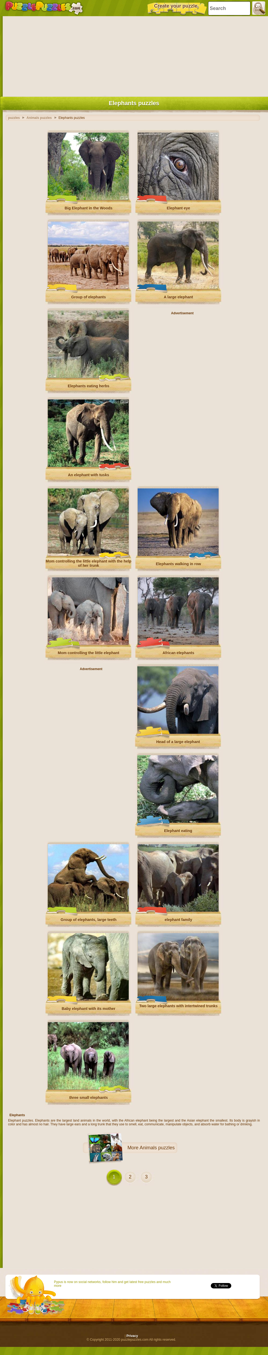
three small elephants (88, 1097)
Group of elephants (88, 297)
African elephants (178, 653)
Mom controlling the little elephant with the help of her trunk (88, 563)
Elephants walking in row (178, 564)
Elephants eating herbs (88, 386)
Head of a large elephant (178, 742)
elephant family (178, 920)
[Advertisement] (134, 55)
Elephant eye (178, 208)
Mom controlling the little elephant (88, 653)
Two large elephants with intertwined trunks (178, 1006)
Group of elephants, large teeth (89, 920)
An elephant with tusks (88, 475)
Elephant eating (178, 831)
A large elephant (178, 297)
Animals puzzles (157, 1147)
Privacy (132, 1336)
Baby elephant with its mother (88, 1008)
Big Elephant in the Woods (88, 208)
